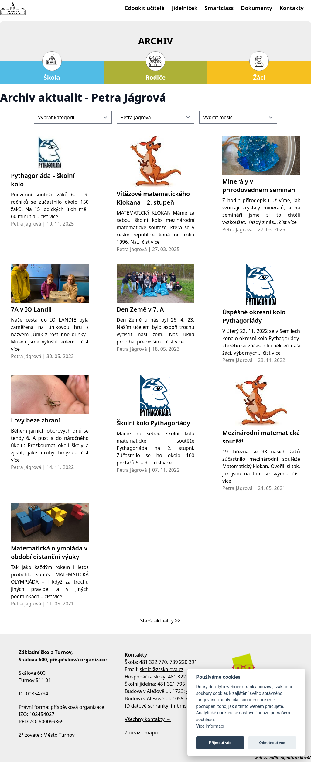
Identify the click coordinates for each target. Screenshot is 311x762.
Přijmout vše (220, 742)
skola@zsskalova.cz (161, 669)
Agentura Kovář (296, 757)
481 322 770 (153, 662)
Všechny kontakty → (148, 719)
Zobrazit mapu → (144, 732)
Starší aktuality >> (160, 620)
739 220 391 (183, 662)
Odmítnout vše (272, 742)
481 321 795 (171, 684)
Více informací (210, 726)
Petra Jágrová (26, 223)
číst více (49, 216)
